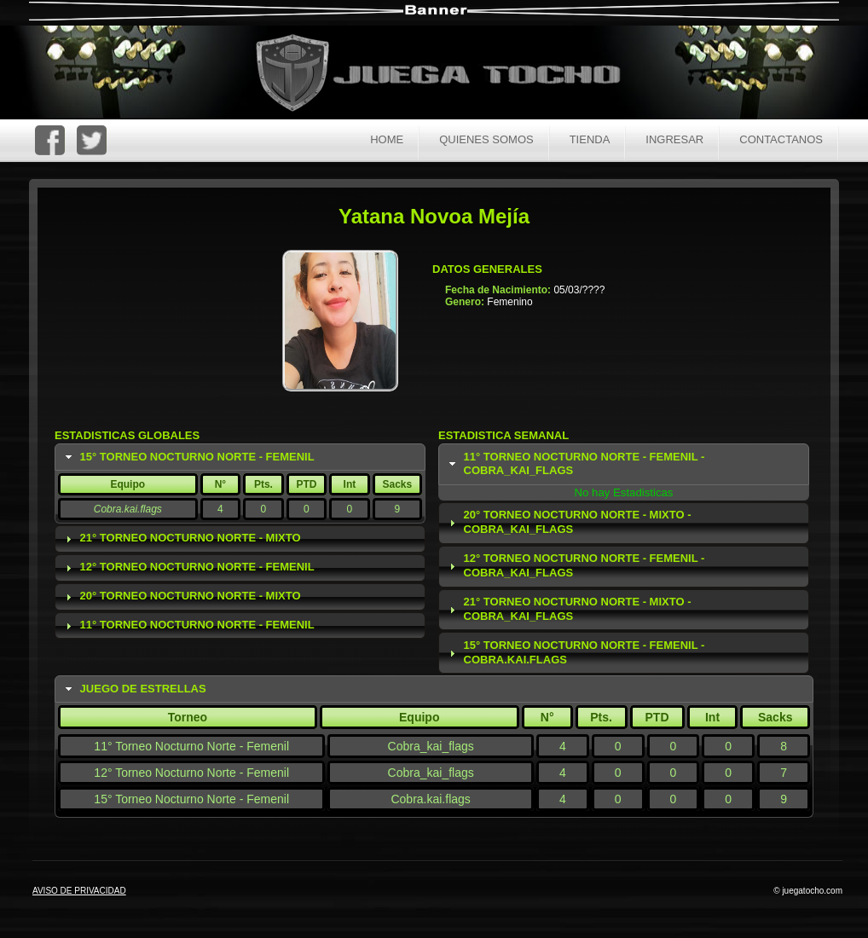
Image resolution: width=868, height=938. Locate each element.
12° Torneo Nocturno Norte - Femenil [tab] (188, 567)
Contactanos (781, 139)
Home (386, 139)
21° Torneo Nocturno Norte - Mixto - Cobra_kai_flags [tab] (568, 608)
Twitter (92, 140)
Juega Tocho (447, 74)
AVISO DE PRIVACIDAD (79, 890)
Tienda (590, 139)
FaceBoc (50, 140)
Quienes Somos (486, 139)
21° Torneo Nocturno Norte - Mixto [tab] (181, 538)
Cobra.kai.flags (128, 509)
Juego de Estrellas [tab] (133, 689)
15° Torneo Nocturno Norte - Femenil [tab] (188, 457)
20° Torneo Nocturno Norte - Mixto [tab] (181, 596)
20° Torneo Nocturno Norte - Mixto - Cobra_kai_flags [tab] (568, 522)
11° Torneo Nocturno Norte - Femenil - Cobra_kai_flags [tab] (575, 464)
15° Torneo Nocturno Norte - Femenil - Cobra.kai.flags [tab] (575, 652)
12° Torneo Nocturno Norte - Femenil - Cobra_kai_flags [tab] (575, 565)
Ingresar (674, 139)
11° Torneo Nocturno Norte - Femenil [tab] (188, 625)
